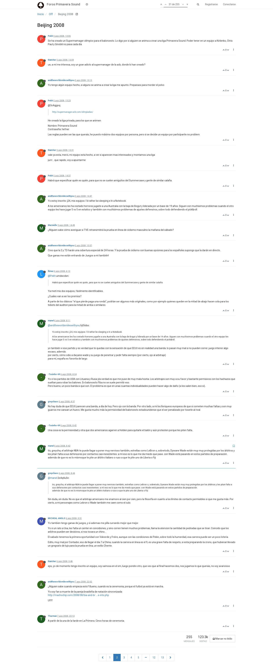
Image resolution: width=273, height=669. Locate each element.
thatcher (52, 60)
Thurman (52, 616)
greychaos (53, 401)
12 (154, 657)
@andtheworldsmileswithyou (64, 325)
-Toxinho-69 (54, 374)
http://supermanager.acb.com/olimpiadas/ (72, 112)
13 (162, 657)
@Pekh (52, 275)
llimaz (51, 271)
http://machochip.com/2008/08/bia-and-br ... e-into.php (78, 595)
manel (51, 320)
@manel (52, 478)
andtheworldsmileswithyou (61, 80)
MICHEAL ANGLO (56, 518)
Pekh (50, 36)
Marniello (52, 225)
